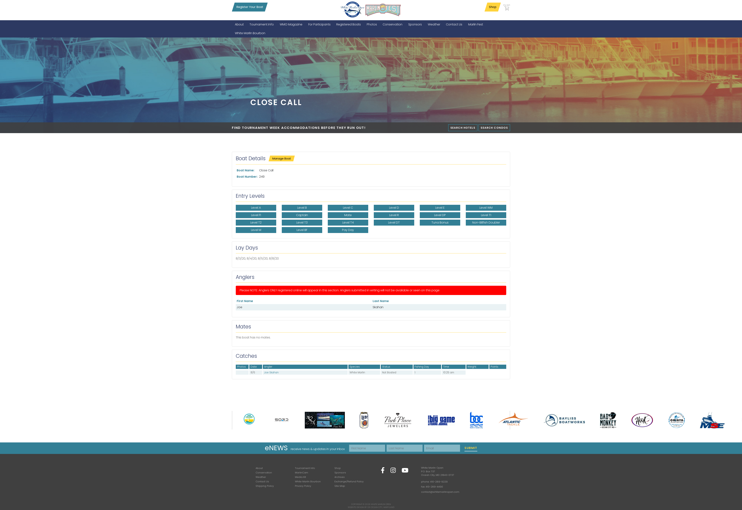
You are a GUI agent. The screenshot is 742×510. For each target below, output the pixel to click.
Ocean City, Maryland (382, 507)
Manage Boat (281, 158)
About (259, 468)
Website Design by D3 (359, 507)
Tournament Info (305, 468)
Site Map (339, 486)
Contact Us (262, 481)
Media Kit (300, 477)
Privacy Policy (303, 486)
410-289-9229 (439, 481)
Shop (492, 7)
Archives (339, 477)
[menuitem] (239, 24)
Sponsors (340, 472)
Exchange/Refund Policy (349, 481)
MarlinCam (301, 472)
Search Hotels (462, 128)
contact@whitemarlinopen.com (440, 492)
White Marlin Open (381, 504)
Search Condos (494, 128)
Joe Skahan (271, 372)
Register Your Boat (249, 7)
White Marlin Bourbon (308, 481)
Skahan (378, 307)
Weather (261, 477)
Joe (239, 307)
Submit (470, 448)
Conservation (264, 472)
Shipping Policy (265, 486)
